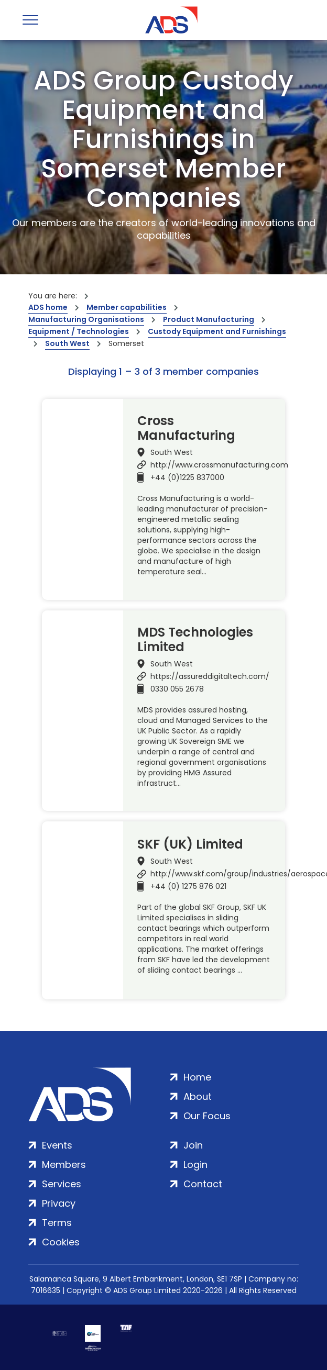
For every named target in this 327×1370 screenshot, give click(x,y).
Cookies (61, 1242)
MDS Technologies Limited (195, 639)
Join (193, 1145)
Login (195, 1164)
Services (61, 1183)
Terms (57, 1222)
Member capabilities (126, 307)
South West (67, 343)
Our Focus (207, 1115)
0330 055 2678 (177, 689)
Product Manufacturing (208, 319)
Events (57, 1145)
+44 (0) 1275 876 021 (188, 886)
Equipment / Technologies (78, 331)
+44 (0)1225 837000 (187, 477)
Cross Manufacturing (186, 428)
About (197, 1096)
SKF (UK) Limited (190, 844)
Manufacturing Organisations (86, 319)
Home (197, 1077)
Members (64, 1164)
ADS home (48, 307)
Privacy (58, 1203)
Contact (202, 1183)
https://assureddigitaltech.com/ (209, 676)
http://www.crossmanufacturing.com (219, 465)
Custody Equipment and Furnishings (217, 331)
